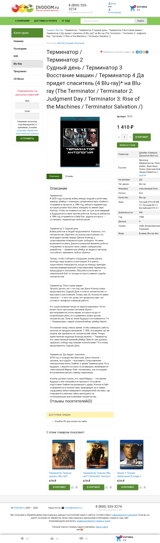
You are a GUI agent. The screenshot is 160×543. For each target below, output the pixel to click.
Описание (54, 176)
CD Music (19, 78)
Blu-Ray (18, 63)
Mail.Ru (69, 417)
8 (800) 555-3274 (78, 7)
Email (52, 443)
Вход (112, 3)
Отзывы (69, 176)
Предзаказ (20, 71)
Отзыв (53, 472)
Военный (79, 43)
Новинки (18, 41)
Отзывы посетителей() (71, 401)
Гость (54, 416)
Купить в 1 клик (127, 145)
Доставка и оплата (45, 21)
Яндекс (59, 421)
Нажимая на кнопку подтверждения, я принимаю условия (27, 127)
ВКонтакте (87, 417)
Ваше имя (55, 432)
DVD (16, 56)
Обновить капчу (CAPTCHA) (87, 517)
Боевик (70, 43)
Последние (20, 48)
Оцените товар (57, 467)
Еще (65, 20)
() (24, 538)
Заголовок (55, 456)
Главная (50, 30)
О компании (22, 21)
